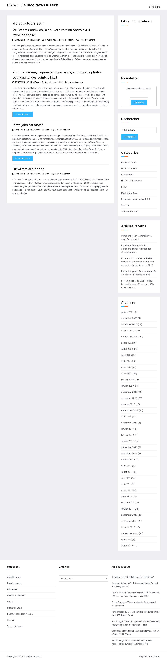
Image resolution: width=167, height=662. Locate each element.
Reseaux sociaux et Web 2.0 (135, 199)
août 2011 (126, 466)
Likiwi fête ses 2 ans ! (28, 169)
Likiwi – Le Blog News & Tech (32, 5)
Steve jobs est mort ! (27, 125)
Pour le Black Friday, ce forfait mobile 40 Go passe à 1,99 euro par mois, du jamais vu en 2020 (137, 261)
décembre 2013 (129, 422)
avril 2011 (126, 490)
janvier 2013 (127, 429)
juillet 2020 (127, 349)
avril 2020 (126, 367)
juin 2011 (126, 478)
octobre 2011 (128, 459)
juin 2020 (126, 355)
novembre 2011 (129, 453)
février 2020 (127, 379)
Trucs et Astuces (130, 211)
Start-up (125, 205)
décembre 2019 (129, 392)
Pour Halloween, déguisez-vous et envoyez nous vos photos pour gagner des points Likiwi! (57, 74)
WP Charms (154, 656)
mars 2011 (126, 496)
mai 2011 (126, 484)
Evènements (127, 174)
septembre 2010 (129, 533)
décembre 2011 (129, 447)
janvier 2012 (127, 441)
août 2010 (126, 539)
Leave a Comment (87, 40)
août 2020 (126, 343)
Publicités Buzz (129, 193)
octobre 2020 (128, 330)
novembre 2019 (129, 398)
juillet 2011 (127, 472)
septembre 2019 (129, 410)
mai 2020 (126, 361)
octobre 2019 (128, 404)
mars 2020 (126, 373)
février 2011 (127, 502)
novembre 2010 (129, 521)
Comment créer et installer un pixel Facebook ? (133, 577)
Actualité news (51, 40)
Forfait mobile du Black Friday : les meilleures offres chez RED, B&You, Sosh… (137, 284)
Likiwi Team (35, 40)
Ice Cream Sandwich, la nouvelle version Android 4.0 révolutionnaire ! (51, 32)
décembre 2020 (129, 318)
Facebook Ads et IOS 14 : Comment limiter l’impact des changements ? (136, 248)
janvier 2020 (127, 386)
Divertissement (129, 168)
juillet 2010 (127, 545)
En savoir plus (23, 114)
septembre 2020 (129, 336)
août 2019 (126, 416)
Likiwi (60, 82)
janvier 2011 (127, 509)
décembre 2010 (129, 515)
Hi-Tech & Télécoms (66, 40)
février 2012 (127, 435)
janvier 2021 (127, 312)
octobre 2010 (128, 527)
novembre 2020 (129, 324)
